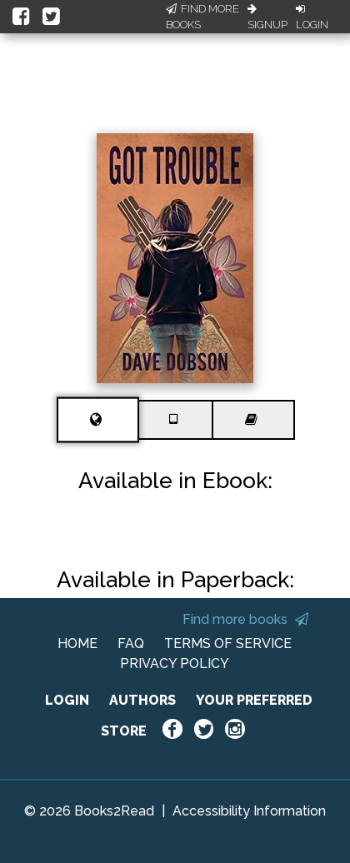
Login (312, 17)
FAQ (131, 643)
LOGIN (67, 700)
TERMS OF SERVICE (228, 643)
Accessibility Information (249, 811)
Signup (268, 17)
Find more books (245, 619)
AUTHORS (142, 700)
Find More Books (202, 17)
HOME (78, 643)
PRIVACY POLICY (174, 663)
